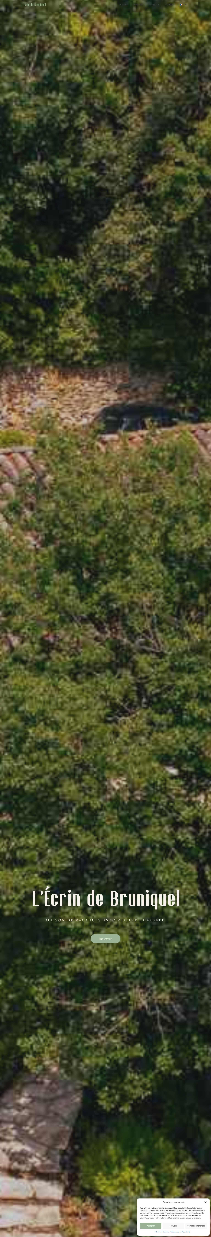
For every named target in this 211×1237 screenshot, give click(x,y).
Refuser (173, 1226)
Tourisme (154, 4)
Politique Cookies (162, 1232)
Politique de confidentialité (180, 1232)
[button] (205, 1202)
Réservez (138, 4)
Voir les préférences (196, 1226)
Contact (169, 4)
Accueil (123, 4)
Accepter (151, 1226)
